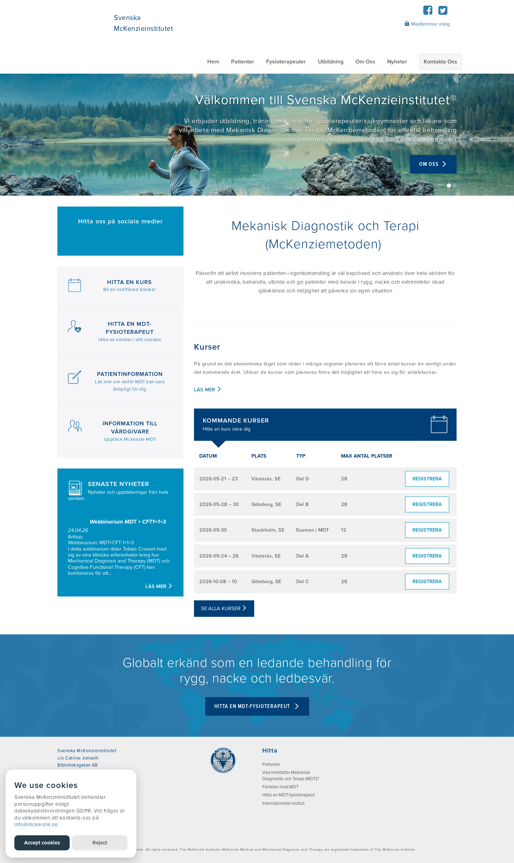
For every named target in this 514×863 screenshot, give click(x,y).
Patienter (242, 61)
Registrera (427, 479)
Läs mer (159, 586)
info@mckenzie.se (35, 824)
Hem (213, 61)
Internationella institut (283, 803)
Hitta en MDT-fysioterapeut (257, 706)
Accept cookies (42, 843)
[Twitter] (443, 12)
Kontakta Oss (440, 61)
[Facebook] (428, 12)
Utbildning (330, 61)
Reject (99, 843)
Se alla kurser (224, 608)
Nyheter (397, 61)
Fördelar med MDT (280, 787)
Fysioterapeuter (286, 61)
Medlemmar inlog (427, 24)
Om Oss (365, 61)
